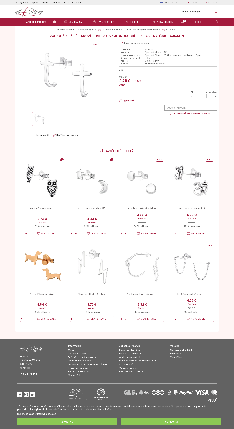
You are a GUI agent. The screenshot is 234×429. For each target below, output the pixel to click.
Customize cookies (45, 413)
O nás (45, 2)
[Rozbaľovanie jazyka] (169, 2)
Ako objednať (21, 2)
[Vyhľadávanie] (199, 12)
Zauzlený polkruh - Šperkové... (142, 294)
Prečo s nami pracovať (79, 360)
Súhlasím (171, 421)
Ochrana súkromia (128, 367)
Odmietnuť (67, 421)
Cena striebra (75, 2)
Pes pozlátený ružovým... (42, 294)
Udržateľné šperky (77, 353)
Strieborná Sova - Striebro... (42, 208)
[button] (199, 22)
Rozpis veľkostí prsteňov (131, 371)
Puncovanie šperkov (78, 367)
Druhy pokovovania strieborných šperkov (88, 364)
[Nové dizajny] (74, 22)
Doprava (35, 2)
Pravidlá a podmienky (130, 353)
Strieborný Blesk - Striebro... (92, 294)
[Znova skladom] (164, 22)
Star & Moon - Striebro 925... (92, 208)
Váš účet (175, 346)
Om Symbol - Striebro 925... (192, 208)
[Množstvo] (211, 96)
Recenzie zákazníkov (78, 371)
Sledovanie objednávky (181, 350)
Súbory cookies (25, 413)
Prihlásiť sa (175, 353)
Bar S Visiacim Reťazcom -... (191, 294)
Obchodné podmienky (130, 357)
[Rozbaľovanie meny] (193, 2)
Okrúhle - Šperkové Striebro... (142, 208)
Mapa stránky (74, 375)
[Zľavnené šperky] (104, 22)
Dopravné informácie (129, 350)
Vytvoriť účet (176, 357)
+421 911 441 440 (28, 373)
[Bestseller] (134, 22)
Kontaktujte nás (58, 2)
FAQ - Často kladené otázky (82, 357)
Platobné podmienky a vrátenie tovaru (138, 360)
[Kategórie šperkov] (37, 22)
